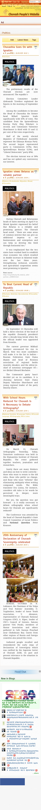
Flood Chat (20, 671)
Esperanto (22, 5)
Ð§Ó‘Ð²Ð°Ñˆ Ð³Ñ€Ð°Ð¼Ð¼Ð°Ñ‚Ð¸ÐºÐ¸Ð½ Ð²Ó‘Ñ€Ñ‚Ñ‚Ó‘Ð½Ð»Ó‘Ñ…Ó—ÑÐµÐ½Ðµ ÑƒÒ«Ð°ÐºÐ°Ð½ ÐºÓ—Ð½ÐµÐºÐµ (20, 724)
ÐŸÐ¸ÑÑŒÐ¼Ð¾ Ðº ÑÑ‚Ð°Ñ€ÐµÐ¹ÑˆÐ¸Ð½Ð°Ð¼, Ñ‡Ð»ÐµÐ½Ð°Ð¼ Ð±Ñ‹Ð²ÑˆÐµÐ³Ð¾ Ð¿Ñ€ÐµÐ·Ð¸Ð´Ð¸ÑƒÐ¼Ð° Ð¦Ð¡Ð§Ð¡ (22, 752)
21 (35, 536)
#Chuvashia (6, 183)
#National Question (9, 414)
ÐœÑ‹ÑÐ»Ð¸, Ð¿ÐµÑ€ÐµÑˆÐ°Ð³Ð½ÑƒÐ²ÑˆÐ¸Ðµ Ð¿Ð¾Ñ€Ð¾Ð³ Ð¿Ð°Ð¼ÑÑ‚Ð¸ (23, 759)
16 (35, 48)
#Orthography (15, 416)
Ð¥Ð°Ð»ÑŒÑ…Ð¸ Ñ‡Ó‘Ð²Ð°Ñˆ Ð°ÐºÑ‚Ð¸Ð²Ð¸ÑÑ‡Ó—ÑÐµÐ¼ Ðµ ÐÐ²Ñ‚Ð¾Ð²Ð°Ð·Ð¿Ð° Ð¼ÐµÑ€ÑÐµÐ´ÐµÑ (22, 736)
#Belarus (5, 181)
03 (35, 285)
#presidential (23, 294)
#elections (6, 57)
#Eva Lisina (25, 416)
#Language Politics (24, 414)
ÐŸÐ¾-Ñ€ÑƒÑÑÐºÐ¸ (9, 5)
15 (35, 398)
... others (36, 773)
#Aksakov (5, 296)
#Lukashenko (14, 181)
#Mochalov (6, 294)
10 (35, 172)
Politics (9, 61)
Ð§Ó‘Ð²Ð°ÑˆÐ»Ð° (6, 2)
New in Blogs (8, 678)
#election (14, 294)
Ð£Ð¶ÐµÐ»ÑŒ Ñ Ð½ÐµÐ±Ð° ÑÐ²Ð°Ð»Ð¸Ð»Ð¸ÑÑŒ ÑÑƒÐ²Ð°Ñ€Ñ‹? (21, 769)
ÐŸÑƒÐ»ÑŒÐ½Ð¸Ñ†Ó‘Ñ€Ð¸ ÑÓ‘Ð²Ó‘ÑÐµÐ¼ (22, 763)
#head (30, 181)
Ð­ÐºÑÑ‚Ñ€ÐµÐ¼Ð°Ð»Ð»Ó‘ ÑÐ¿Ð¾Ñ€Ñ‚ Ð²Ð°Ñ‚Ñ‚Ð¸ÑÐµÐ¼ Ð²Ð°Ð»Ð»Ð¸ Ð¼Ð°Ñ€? (21, 745)
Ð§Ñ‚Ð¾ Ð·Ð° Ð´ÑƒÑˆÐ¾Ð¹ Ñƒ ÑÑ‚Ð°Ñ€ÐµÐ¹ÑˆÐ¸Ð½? (16, 711)
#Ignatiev (23, 181)
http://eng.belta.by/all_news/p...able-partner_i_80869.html (16, 276)
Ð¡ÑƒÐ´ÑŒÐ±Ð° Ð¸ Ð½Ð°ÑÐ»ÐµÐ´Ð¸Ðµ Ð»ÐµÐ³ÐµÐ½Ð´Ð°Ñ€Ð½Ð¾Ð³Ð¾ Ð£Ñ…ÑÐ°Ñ (23, 716)
